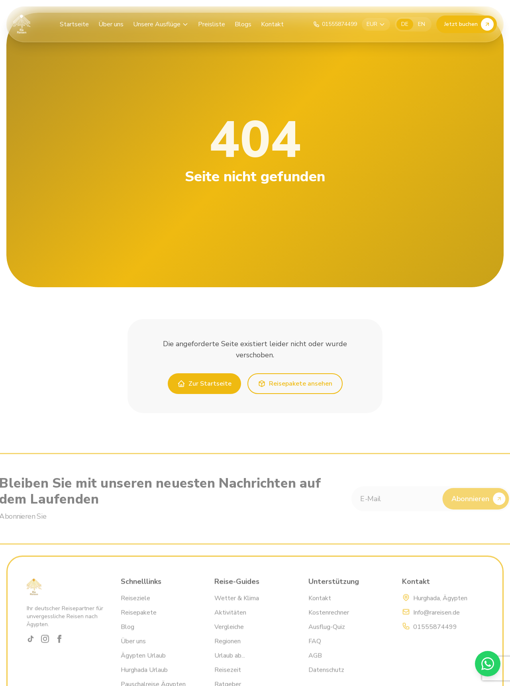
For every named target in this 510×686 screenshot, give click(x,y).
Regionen (227, 649)
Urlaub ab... (229, 663)
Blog (127, 635)
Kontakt (272, 24)
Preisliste (211, 24)
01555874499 (435, 635)
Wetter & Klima (236, 606)
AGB (315, 663)
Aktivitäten (230, 620)
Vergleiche (229, 635)
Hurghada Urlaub (144, 678)
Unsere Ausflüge (160, 24)
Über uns (111, 24)
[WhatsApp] (487, 663)
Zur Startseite (204, 383)
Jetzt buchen (469, 24)
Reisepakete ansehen (295, 383)
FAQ (314, 649)
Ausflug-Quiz (326, 635)
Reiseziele (135, 606)
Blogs (243, 24)
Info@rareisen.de (436, 620)
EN (421, 24)
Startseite (74, 24)
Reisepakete (139, 620)
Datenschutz (326, 678)
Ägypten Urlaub (143, 663)
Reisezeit (227, 678)
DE (404, 24)
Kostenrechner (328, 620)
